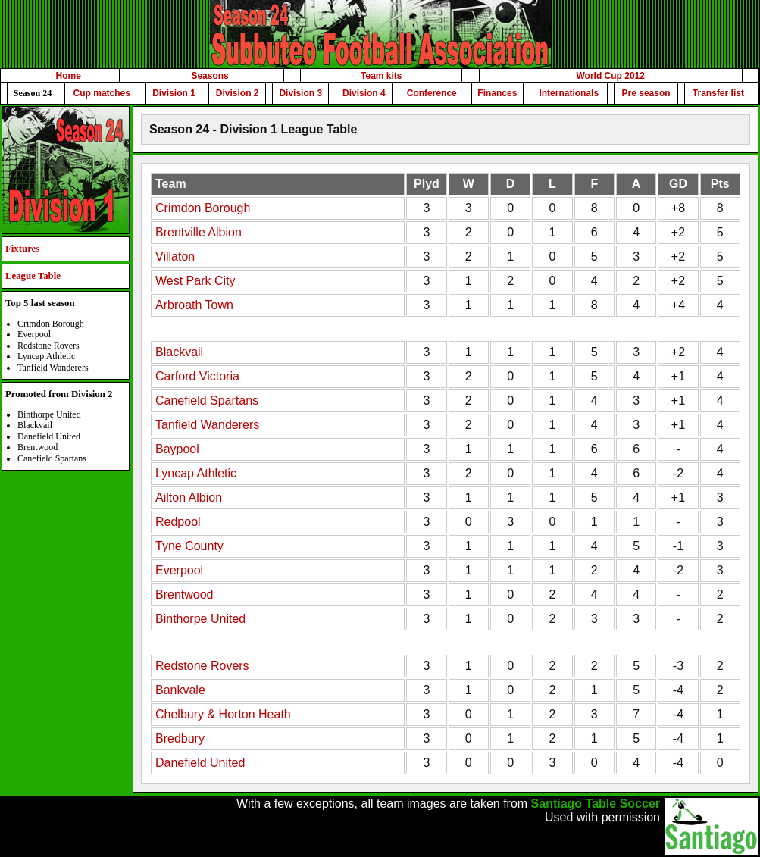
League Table (33, 276)
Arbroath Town (194, 305)
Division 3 (300, 93)
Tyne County (189, 546)
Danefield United (200, 762)
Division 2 (237, 93)
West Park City (195, 280)
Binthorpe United (200, 618)
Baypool (177, 449)
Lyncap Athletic (195, 473)
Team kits (381, 75)
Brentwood (184, 594)
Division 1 (173, 93)
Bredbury (180, 738)
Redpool (178, 521)
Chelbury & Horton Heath (223, 714)
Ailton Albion (188, 497)
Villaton (175, 256)
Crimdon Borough (202, 208)
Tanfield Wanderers (207, 424)
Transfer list (718, 93)
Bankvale (180, 689)
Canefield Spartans (206, 400)
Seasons (209, 75)
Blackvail (179, 352)
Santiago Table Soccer (595, 803)
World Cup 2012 (610, 75)
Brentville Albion (198, 232)
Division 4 (364, 93)
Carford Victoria (197, 376)
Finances (497, 93)
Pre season (646, 93)
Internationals (569, 93)
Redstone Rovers (202, 665)
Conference (432, 93)
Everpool (179, 570)
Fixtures (22, 248)
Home (68, 75)
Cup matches (101, 93)
